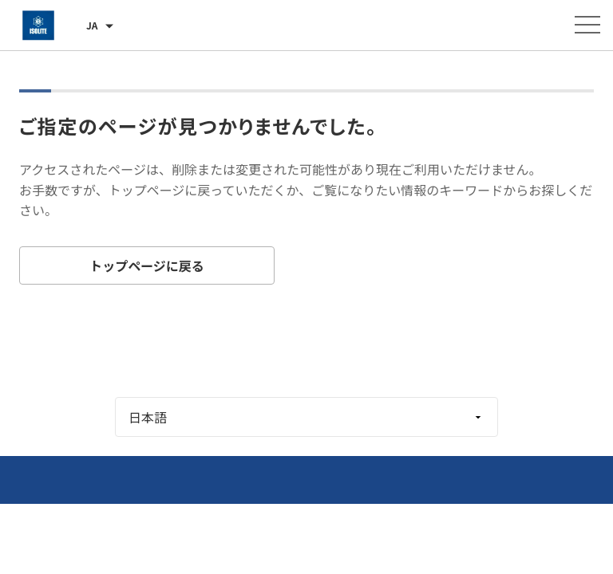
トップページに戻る (146, 265)
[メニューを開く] (587, 25)
